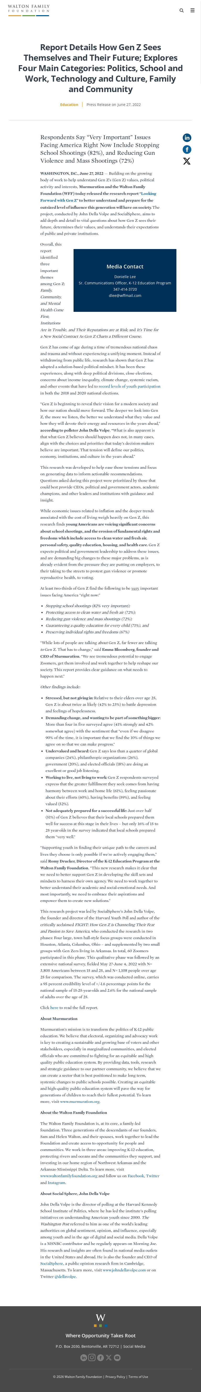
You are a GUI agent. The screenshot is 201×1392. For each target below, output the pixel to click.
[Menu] (192, 10)
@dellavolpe (65, 1276)
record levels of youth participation (129, 386)
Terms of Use (138, 1376)
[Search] (182, 10)
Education (69, 104)
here (54, 1007)
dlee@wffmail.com (125, 295)
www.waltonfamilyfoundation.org (68, 1176)
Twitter (152, 1176)
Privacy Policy (115, 1376)
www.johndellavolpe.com (124, 1270)
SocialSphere (51, 1263)
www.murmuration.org (79, 1101)
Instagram (56, 1182)
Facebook (136, 1176)
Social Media (134, 1346)
